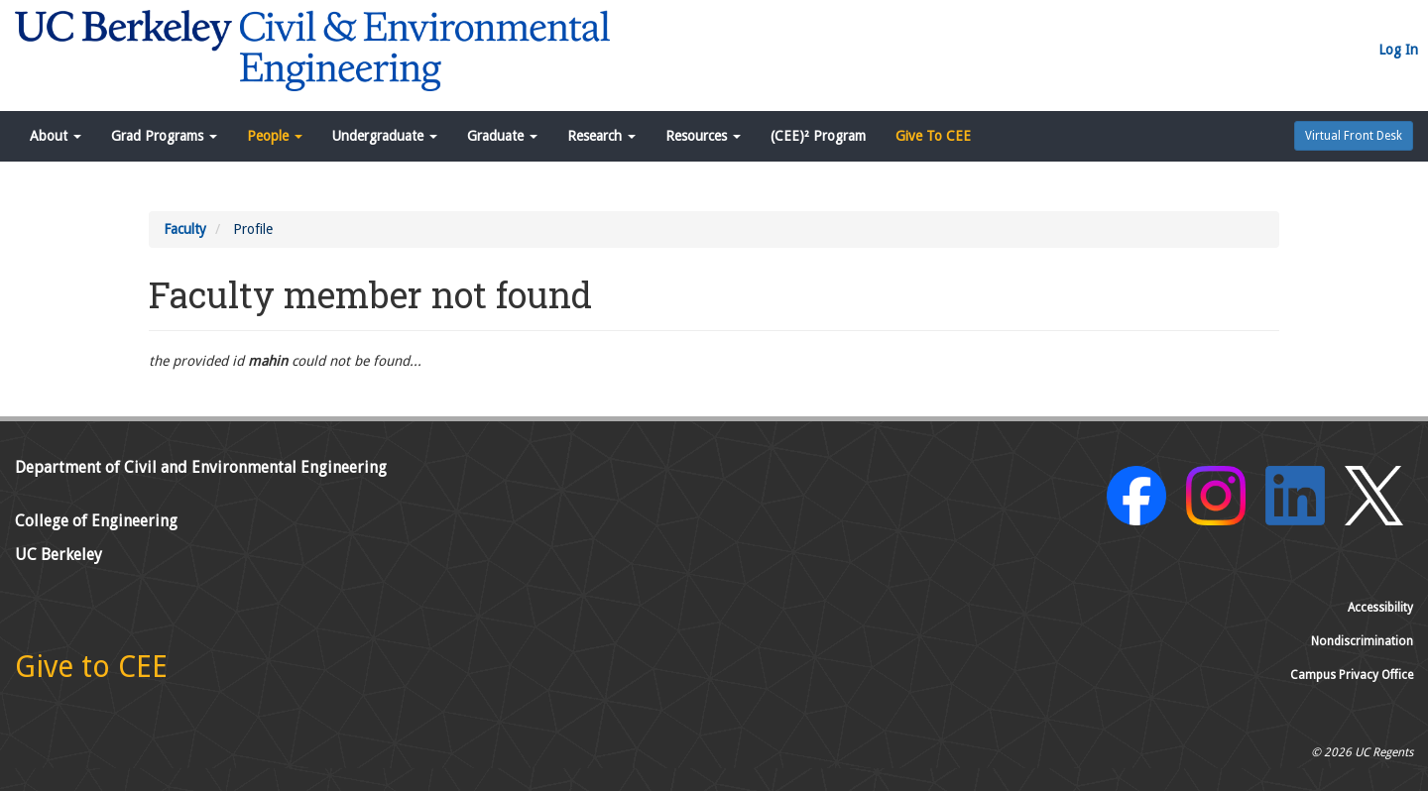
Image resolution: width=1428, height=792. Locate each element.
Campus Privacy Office (1351, 675)
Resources (703, 136)
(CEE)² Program (818, 136)
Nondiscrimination (1362, 641)
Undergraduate (384, 136)
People (274, 136)
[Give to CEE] (91, 672)
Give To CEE (933, 136)
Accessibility (1380, 608)
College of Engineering (96, 520)
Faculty (185, 229)
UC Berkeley (58, 554)
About (55, 136)
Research (601, 136)
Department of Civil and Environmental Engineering (201, 467)
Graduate (502, 136)
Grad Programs (164, 136)
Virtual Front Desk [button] (1353, 136)
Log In (1398, 49)
